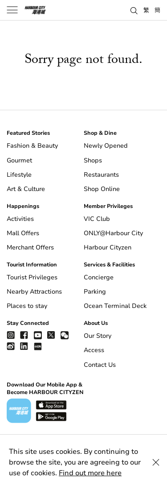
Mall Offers (23, 233)
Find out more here (90, 473)
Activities (20, 219)
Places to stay (27, 306)
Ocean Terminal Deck (115, 306)
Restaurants (101, 174)
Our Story (97, 336)
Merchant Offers (30, 247)
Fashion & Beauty (32, 145)
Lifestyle (19, 174)
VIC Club (97, 219)
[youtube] (38, 335)
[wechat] (65, 335)
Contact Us (100, 365)
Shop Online (102, 189)
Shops (93, 160)
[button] (134, 10)
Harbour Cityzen (107, 247)
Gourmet (19, 160)
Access (94, 350)
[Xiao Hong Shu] (38, 346)
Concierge (99, 277)
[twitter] (51, 335)
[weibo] (11, 346)
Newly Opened (106, 145)
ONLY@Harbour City (113, 233)
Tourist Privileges (32, 277)
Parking (95, 291)
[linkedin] (24, 346)
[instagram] (11, 335)
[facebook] (24, 335)
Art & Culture (26, 189)
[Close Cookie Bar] (155, 462)
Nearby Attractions (34, 291)
